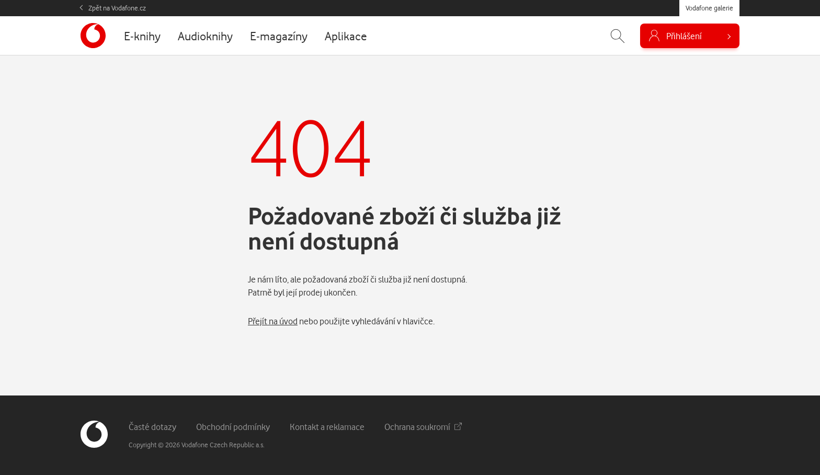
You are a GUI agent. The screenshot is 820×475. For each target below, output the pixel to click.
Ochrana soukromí (423, 426)
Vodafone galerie (709, 8)
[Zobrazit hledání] (617, 35)
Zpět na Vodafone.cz (117, 8)
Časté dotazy (152, 426)
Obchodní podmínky (233, 426)
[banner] (93, 35)
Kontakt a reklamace (327, 426)
